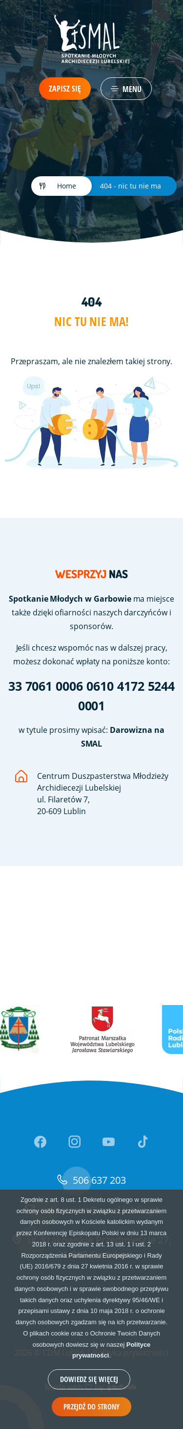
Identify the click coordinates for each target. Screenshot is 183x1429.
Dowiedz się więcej (89, 1379)
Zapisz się (65, 88)
